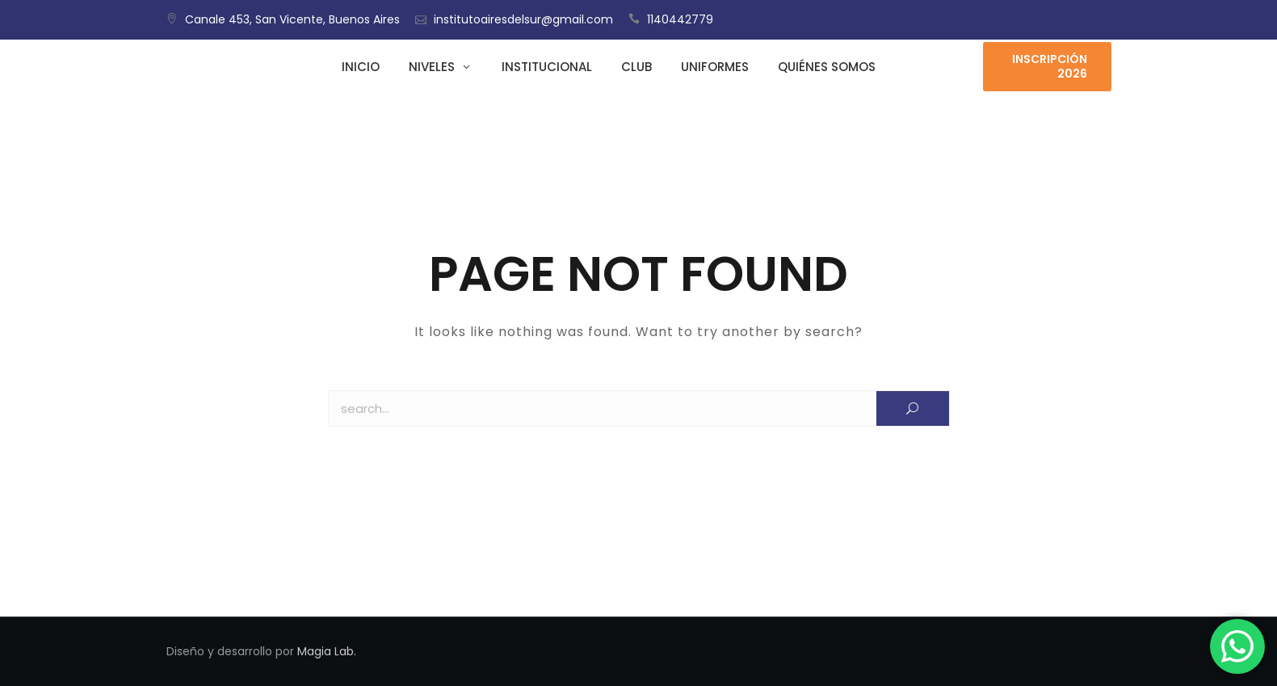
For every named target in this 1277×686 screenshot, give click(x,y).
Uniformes (715, 66)
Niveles (432, 66)
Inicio (361, 66)
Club (636, 66)
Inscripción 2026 (1049, 66)
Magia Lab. (326, 651)
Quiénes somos (827, 66)
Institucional (547, 66)
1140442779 (680, 19)
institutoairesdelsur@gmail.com (523, 19)
